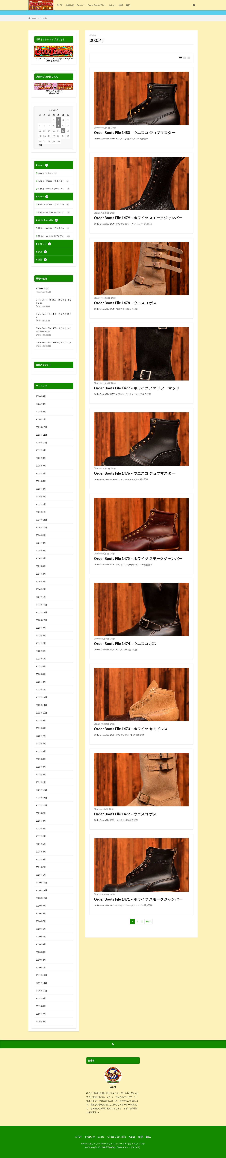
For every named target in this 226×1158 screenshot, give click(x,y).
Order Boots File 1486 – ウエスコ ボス (53, 342)
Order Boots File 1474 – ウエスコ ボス (125, 643)
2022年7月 (41, 736)
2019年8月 (41, 1006)
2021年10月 (41, 805)
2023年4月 (41, 666)
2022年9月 (41, 720)
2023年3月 (41, 674)
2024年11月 (41, 519)
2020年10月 (41, 898)
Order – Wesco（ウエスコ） (53, 228)
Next (148, 921)
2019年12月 (41, 975)
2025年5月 (41, 481)
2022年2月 (41, 774)
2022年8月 (41, 728)
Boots (80, 5)
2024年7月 (41, 550)
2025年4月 (41, 489)
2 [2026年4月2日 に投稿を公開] (58, 120)
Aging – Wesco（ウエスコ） (53, 180)
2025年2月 (41, 504)
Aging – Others (47, 173)
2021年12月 (41, 790)
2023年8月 (41, 635)
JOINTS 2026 (42, 288)
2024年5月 (41, 566)
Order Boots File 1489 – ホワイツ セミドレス (53, 301)
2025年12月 (41, 427)
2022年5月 (41, 751)
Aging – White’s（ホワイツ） (54, 188)
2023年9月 (41, 628)
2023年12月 (41, 604)
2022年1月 (41, 782)
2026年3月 (41, 404)
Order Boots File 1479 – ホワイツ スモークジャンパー (138, 218)
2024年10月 (41, 527)
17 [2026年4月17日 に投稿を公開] (63, 130)
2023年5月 (41, 658)
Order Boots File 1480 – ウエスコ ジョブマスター (134, 132)
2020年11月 (41, 890)
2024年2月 (41, 589)
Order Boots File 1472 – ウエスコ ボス (125, 814)
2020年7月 (41, 921)
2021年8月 (41, 821)
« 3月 (39, 145)
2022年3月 (41, 766)
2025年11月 (41, 435)
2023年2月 (41, 682)
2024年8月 (41, 543)
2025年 (44, 18)
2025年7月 (41, 465)
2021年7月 (41, 828)
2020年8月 (41, 913)
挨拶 (121, 5)
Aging (111, 5)
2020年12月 (41, 882)
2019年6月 (41, 1021)
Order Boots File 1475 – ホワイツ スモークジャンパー (138, 558)
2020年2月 (41, 959)
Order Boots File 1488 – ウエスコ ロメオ (53, 315)
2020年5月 (41, 936)
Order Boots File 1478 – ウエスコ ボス (125, 303)
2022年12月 (41, 697)
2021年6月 (41, 836)
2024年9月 (41, 535)
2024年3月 (41, 581)
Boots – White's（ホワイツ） (54, 212)
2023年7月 (41, 643)
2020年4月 (41, 944)
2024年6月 (41, 558)
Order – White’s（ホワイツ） (54, 236)
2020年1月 (41, 967)
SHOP (60, 5)
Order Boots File (95, 5)
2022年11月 (41, 705)
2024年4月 (41, 573)
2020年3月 (41, 952)
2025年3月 (41, 496)
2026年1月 (41, 419)
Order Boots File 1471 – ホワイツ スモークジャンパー (138, 899)
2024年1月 (41, 597)
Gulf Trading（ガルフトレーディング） (122, 1147)
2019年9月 (41, 998)
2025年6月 (41, 473)
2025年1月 (41, 512)
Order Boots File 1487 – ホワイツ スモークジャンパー (53, 330)
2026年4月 (41, 396)
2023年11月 (41, 612)
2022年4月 (41, 759)
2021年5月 (41, 844)
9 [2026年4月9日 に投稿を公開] (58, 125)
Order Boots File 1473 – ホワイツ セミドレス (131, 729)
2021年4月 (41, 851)
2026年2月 (41, 411)
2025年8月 (41, 458)
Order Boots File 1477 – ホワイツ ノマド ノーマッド (136, 388)
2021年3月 (41, 859)
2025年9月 (41, 450)
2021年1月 (41, 875)
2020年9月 (41, 905)
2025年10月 (41, 442)
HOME (33, 18)
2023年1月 (41, 689)
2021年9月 (41, 813)
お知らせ (70, 5)
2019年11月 (41, 983)
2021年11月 (41, 797)
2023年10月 (41, 620)
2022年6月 (41, 743)
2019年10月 (41, 990)
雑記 (128, 5)
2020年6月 (41, 929)
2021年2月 (41, 867)
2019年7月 (41, 1014)
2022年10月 (41, 712)
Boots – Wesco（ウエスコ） (53, 204)
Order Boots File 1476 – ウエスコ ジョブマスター (134, 473)
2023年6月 (41, 651)
